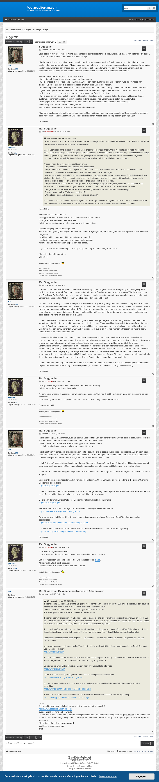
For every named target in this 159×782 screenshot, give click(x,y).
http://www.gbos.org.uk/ (49, 485)
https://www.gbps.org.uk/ (50, 503)
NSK (9, 66)
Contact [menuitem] (111, 751)
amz (9, 592)
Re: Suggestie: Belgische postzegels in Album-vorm (71, 591)
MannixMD (87, 759)
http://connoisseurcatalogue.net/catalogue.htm (59, 511)
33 (16, 153)
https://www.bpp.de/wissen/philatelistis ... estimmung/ (62, 531)
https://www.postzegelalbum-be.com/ (55, 709)
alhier (97, 560)
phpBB (71, 763)
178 (16, 69)
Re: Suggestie (48, 129)
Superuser (11, 148)
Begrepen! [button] (141, 776)
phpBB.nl (89, 766)
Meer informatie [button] (107, 776)
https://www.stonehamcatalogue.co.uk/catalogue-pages (63, 522)
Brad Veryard (86, 757)
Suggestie (12, 37)
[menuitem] (21, 20)
